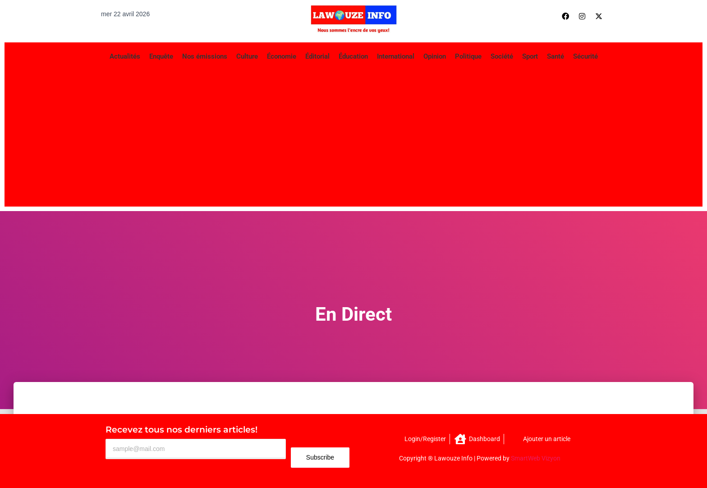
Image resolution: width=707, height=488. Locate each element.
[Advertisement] (353, 134)
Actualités (125, 56)
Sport (530, 56)
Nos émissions (204, 56)
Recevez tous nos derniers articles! (181, 429)
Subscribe (320, 457)
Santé (555, 56)
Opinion (434, 56)
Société (502, 56)
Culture (247, 56)
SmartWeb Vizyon (535, 458)
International (395, 56)
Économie (281, 56)
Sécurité (585, 56)
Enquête (161, 56)
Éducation (353, 56)
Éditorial (317, 56)
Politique (468, 56)
